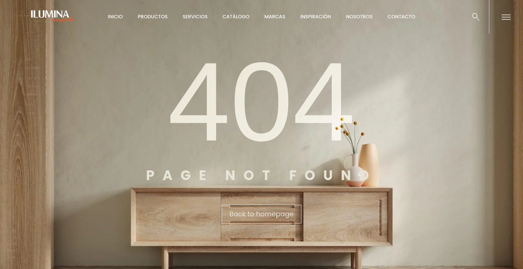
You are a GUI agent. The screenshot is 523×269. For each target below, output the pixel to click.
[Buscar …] (475, 16)
